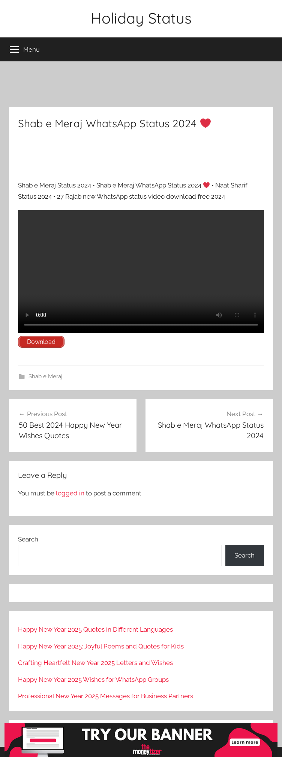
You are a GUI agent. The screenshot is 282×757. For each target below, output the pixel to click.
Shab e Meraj (45, 376)
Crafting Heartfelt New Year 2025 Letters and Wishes (95, 662)
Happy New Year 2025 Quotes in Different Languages (95, 629)
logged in (70, 493)
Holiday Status (141, 18)
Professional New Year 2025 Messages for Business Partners (105, 696)
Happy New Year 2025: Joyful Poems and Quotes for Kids (101, 646)
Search (28, 539)
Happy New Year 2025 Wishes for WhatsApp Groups (93, 679)
